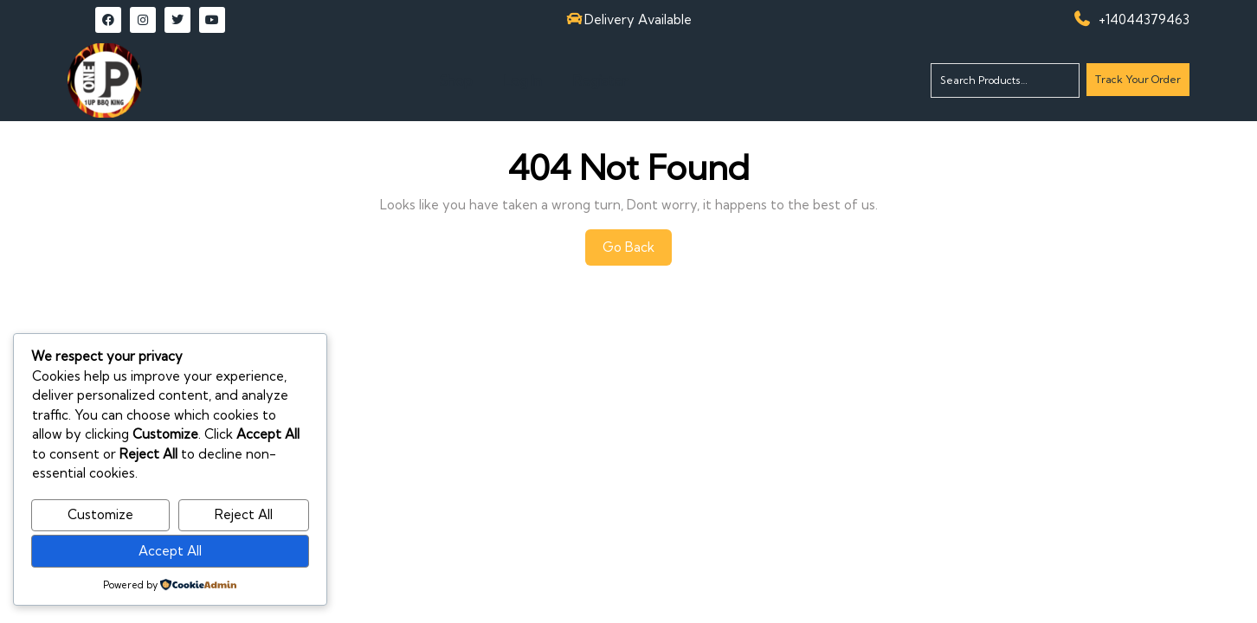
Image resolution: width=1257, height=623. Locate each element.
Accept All (170, 551)
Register (600, 80)
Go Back (637, 252)
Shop (456, 80)
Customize (100, 514)
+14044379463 (1144, 19)
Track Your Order (1137, 83)
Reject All (244, 514)
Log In (523, 80)
